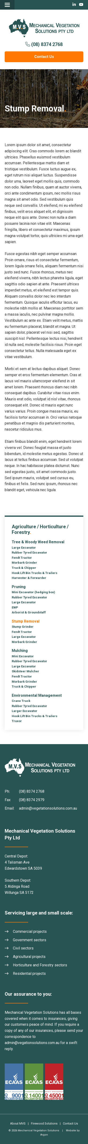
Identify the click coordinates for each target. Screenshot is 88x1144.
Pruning (19, 587)
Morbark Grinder (24, 562)
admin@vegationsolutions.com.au (32, 1043)
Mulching (20, 650)
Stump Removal (25, 621)
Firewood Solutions (44, 1123)
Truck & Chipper (24, 568)
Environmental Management (37, 695)
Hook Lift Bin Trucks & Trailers (34, 573)
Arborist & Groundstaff (29, 612)
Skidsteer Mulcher (25, 671)
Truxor (17, 721)
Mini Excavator (23, 656)
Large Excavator (24, 547)
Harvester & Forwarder (29, 578)
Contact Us (44, 56)
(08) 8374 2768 (47, 44)
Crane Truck (21, 701)
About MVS (18, 1123)
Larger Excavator (24, 711)
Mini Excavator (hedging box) (33, 592)
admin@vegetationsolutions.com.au (48, 808)
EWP (15, 607)
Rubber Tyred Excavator (29, 552)
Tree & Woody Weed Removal (38, 542)
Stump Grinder (23, 626)
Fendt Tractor (22, 557)
